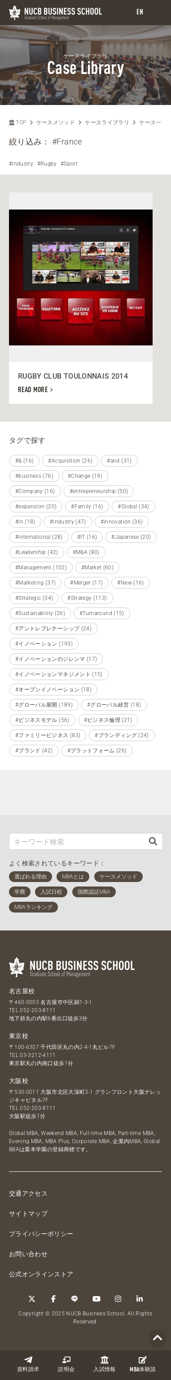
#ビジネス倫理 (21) (108, 720)
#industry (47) (68, 522)
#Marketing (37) (35, 583)
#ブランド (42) (34, 750)
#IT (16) (87, 537)
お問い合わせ (28, 1254)
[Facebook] (53, 1299)
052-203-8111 (38, 1010)
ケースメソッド (55, 122)
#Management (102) (41, 567)
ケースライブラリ (107, 122)
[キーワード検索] (76, 841)
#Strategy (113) (87, 598)
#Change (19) (85, 476)
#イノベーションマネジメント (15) (59, 674)
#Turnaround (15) (101, 613)
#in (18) (25, 522)
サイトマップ (28, 1213)
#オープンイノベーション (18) (53, 689)
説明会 (66, 1364)
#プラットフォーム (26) (97, 750)
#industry (21, 164)
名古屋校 (22, 991)
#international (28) (39, 537)
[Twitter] (32, 1299)
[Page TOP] (158, 1338)
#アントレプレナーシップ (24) (53, 628)
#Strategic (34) (34, 598)
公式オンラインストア (41, 1274)
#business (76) (34, 476)
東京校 (18, 1035)
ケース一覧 (153, 122)
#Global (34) (133, 506)
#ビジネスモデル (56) (42, 720)
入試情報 (104, 1364)
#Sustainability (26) (40, 613)
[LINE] (75, 1299)
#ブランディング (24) (122, 735)
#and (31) (119, 461)
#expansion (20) (36, 506)
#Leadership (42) (36, 552)
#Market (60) (97, 567)
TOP (17, 122)
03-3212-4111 (38, 1055)
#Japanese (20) (131, 537)
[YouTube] (96, 1299)
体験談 (143, 1364)
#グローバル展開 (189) (44, 705)
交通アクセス (28, 1193)
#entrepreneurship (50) (99, 491)
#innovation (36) (122, 522)
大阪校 (18, 1080)
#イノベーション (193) (44, 644)
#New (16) (130, 583)
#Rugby (47, 164)
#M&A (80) (86, 552)
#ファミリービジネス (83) (47, 735)
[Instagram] (118, 1299)
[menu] (155, 12)
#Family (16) (87, 506)
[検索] (153, 841)
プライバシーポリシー (41, 1233)
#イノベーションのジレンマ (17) (56, 659)
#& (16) (24, 461)
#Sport (69, 164)
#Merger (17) (86, 583)
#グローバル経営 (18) (114, 705)
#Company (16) (35, 491)
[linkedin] (139, 1299)
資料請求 (28, 1364)
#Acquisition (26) (70, 461)
